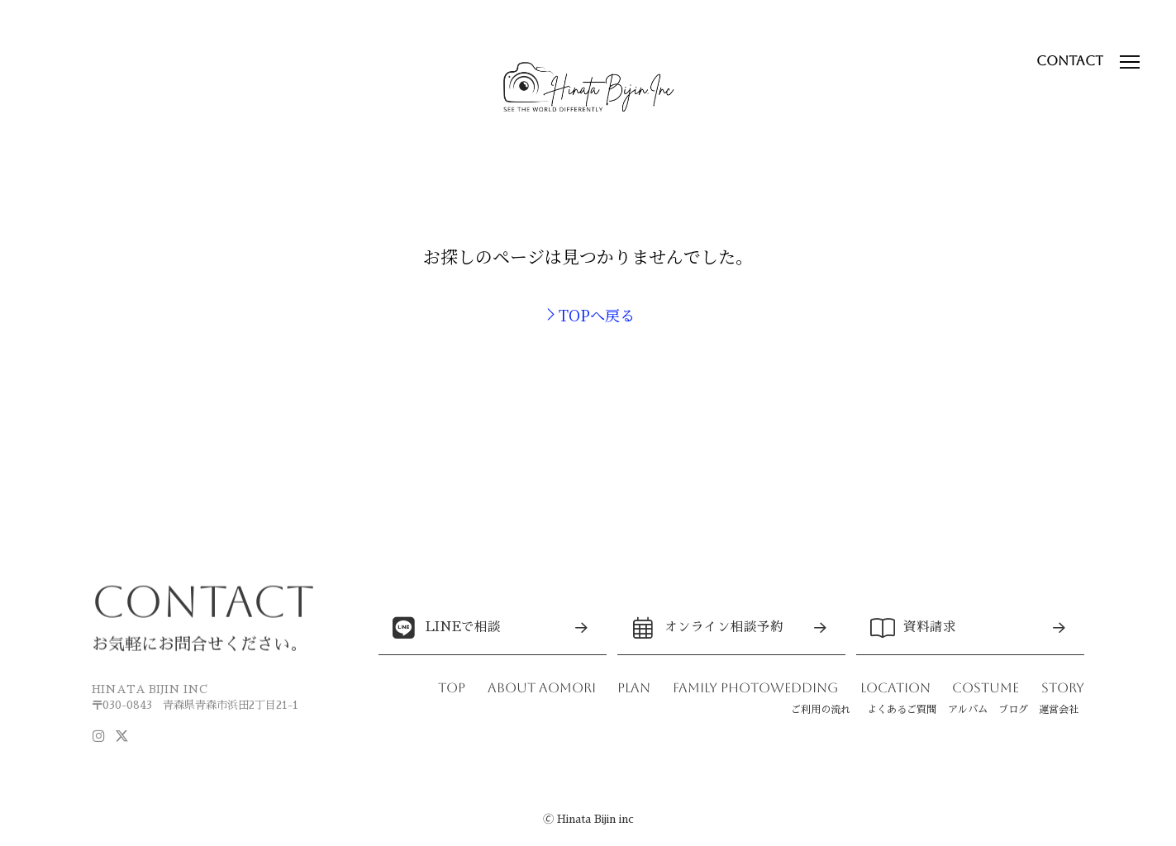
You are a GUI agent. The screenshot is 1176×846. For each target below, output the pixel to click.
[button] (1129, 62)
